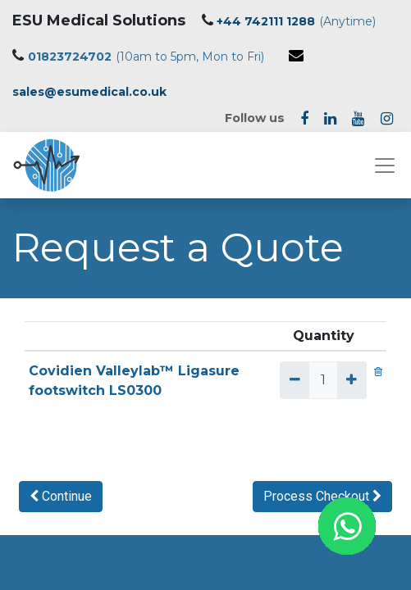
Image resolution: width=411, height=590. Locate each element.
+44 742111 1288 (266, 21)
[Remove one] (294, 380)
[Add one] (351, 380)
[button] (61, 496)
